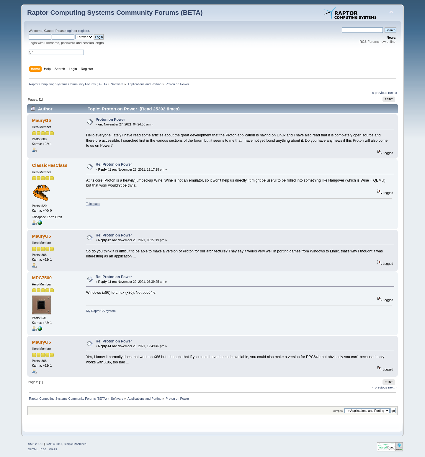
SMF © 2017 (54, 443)
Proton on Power (110, 119)
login (69, 30)
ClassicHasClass (49, 165)
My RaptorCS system (101, 311)
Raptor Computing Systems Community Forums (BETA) (115, 12)
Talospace (93, 203)
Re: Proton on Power (114, 164)
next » (392, 92)
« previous (379, 92)
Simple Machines (75, 443)
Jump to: (338, 410)
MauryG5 (41, 120)
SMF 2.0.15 (35, 443)
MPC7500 (42, 277)
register (83, 30)
